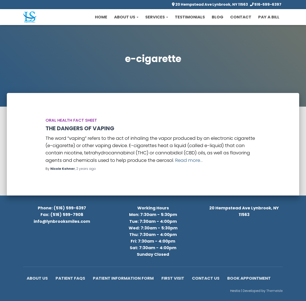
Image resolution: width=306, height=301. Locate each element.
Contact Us (205, 278)
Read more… (189, 160)
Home (101, 17)
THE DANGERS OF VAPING (80, 128)
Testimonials (190, 17)
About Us (126, 17)
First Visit (172, 278)
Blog (217, 17)
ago (86, 168)
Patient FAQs (70, 278)
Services (156, 17)
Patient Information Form (123, 278)
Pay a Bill (268, 17)
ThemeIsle (274, 290)
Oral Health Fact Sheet (71, 120)
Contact (240, 17)
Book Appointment (249, 278)
